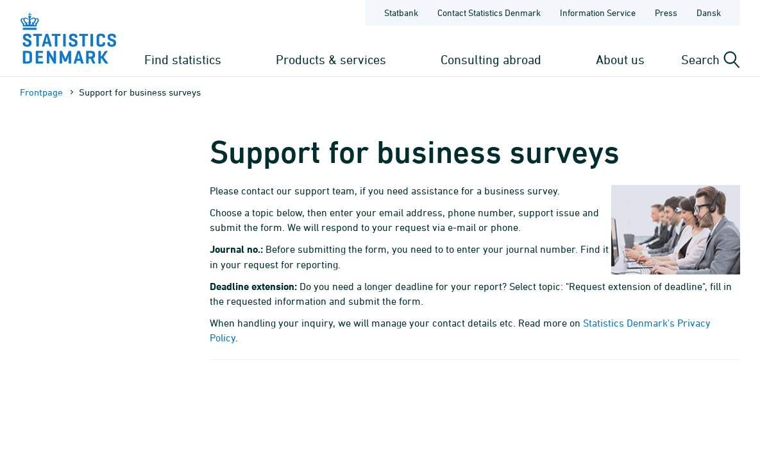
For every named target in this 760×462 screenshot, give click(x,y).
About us (620, 59)
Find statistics (182, 59)
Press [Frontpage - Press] (666, 12)
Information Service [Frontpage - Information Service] (598, 12)
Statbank (401, 12)
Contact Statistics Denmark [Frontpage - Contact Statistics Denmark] (489, 12)
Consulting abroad (491, 59)
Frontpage (41, 92)
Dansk (709, 12)
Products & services (331, 59)
